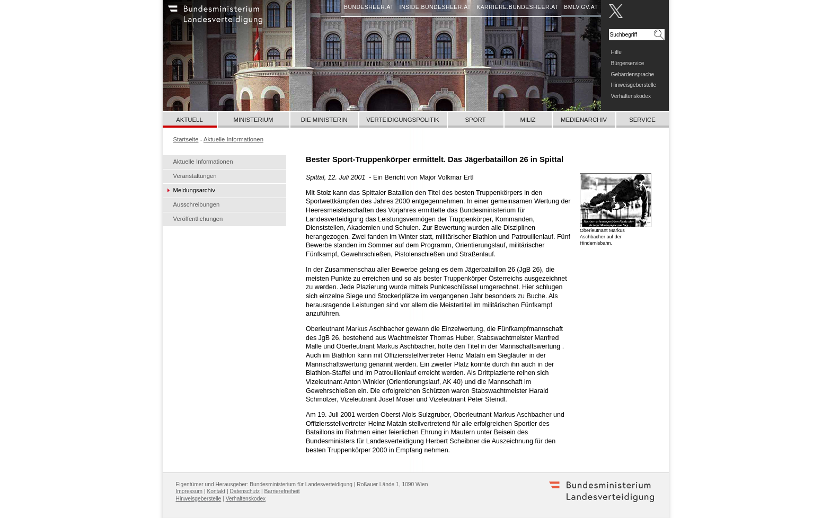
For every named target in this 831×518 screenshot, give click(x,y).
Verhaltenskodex (631, 96)
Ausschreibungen (196, 204)
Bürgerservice (627, 63)
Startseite (186, 139)
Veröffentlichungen (198, 219)
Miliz (527, 120)
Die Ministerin (324, 120)
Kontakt (216, 491)
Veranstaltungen (195, 176)
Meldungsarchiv (194, 190)
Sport (475, 120)
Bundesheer (229, 18)
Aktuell (189, 120)
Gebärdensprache (633, 74)
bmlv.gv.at (581, 7)
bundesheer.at (369, 7)
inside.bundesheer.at (435, 7)
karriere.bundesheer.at (517, 7)
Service (642, 120)
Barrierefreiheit (282, 491)
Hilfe (616, 52)
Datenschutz (244, 491)
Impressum (189, 491)
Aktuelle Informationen (203, 161)
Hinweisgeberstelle (634, 85)
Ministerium (253, 120)
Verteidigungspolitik (402, 120)
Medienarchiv (584, 120)
